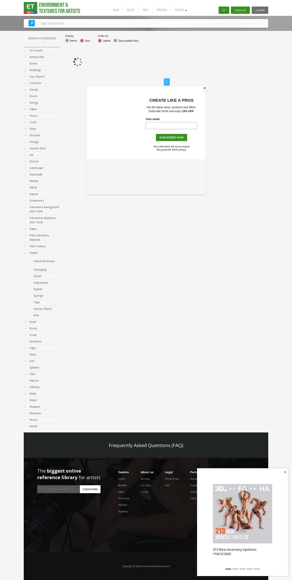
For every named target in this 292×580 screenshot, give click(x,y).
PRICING (160, 9)
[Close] (205, 88)
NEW (114, 9)
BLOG (129, 9)
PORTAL (179, 9)
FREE (144, 9)
